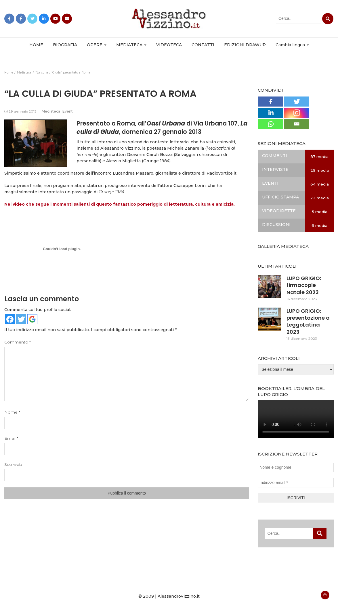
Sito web (13, 464)
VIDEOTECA (169, 44)
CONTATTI (203, 44)
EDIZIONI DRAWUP (245, 44)
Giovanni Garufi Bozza (150, 154)
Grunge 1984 (156, 160)
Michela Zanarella (185, 148)
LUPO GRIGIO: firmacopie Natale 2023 (304, 285)
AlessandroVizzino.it (179, 596)
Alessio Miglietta (123, 160)
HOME (36, 44)
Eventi (68, 111)
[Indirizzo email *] (296, 482)
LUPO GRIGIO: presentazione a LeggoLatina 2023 (308, 321)
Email (11, 438)
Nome (12, 412)
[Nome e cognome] (296, 467)
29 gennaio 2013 (23, 111)
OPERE (96, 44)
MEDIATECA (131, 44)
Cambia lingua (292, 44)
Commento (17, 342)
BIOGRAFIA (65, 44)
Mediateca (51, 111)
